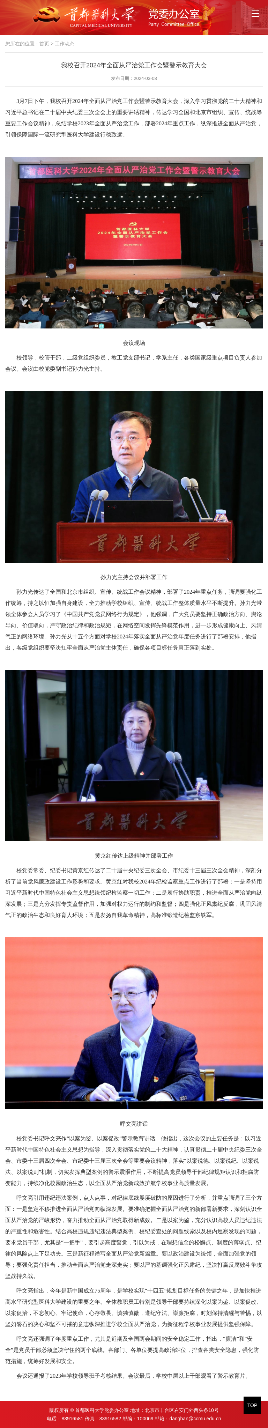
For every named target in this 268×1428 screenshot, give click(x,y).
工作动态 (64, 43)
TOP (252, 1405)
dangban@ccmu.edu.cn (195, 1418)
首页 (44, 43)
